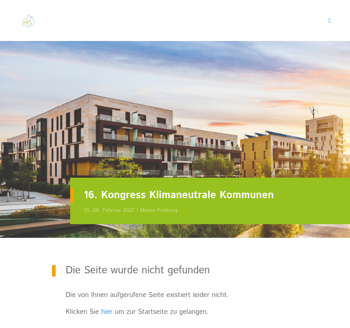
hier (107, 312)
